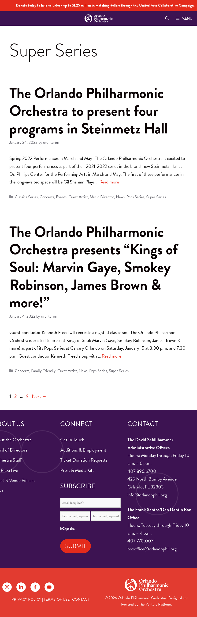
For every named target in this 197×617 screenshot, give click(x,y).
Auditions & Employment (83, 449)
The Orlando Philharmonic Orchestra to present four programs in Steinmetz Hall (88, 110)
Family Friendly (43, 371)
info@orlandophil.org (147, 494)
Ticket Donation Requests (83, 459)
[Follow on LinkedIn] (21, 587)
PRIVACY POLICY (26, 599)
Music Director (102, 197)
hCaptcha (67, 528)
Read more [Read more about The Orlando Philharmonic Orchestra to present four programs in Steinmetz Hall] (109, 181)
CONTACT (80, 599)
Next (39, 396)
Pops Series (135, 197)
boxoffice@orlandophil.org (152, 548)
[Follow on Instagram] (7, 587)
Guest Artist (78, 197)
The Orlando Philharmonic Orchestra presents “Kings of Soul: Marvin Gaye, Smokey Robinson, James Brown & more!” (93, 267)
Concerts (47, 197)
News (120, 197)
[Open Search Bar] (167, 18)
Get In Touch (72, 439)
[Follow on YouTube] (49, 587)
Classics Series (26, 197)
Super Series (156, 197)
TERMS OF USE (57, 599)
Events (61, 197)
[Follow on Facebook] (35, 587)
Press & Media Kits (77, 470)
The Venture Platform (155, 604)
